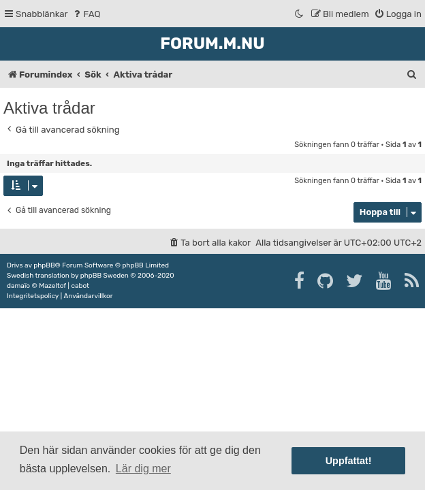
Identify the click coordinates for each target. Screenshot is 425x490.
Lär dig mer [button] (143, 468)
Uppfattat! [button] (349, 460)
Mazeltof (52, 286)
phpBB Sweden (104, 276)
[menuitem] (86, 14)
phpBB (43, 265)
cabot (80, 286)
